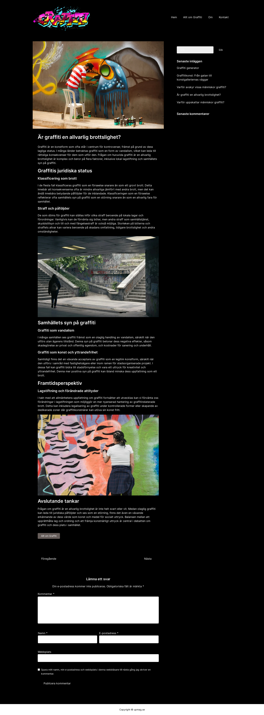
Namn (42, 633)
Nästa (148, 558)
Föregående (48, 558)
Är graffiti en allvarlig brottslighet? (199, 94)
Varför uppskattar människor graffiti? (200, 102)
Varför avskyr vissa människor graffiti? (201, 87)
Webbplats (44, 652)
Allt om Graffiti (192, 17)
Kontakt (224, 17)
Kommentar (46, 594)
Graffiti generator (188, 68)
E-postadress (108, 633)
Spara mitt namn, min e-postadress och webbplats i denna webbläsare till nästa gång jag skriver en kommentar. (96, 671)
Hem (174, 17)
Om (210, 17)
